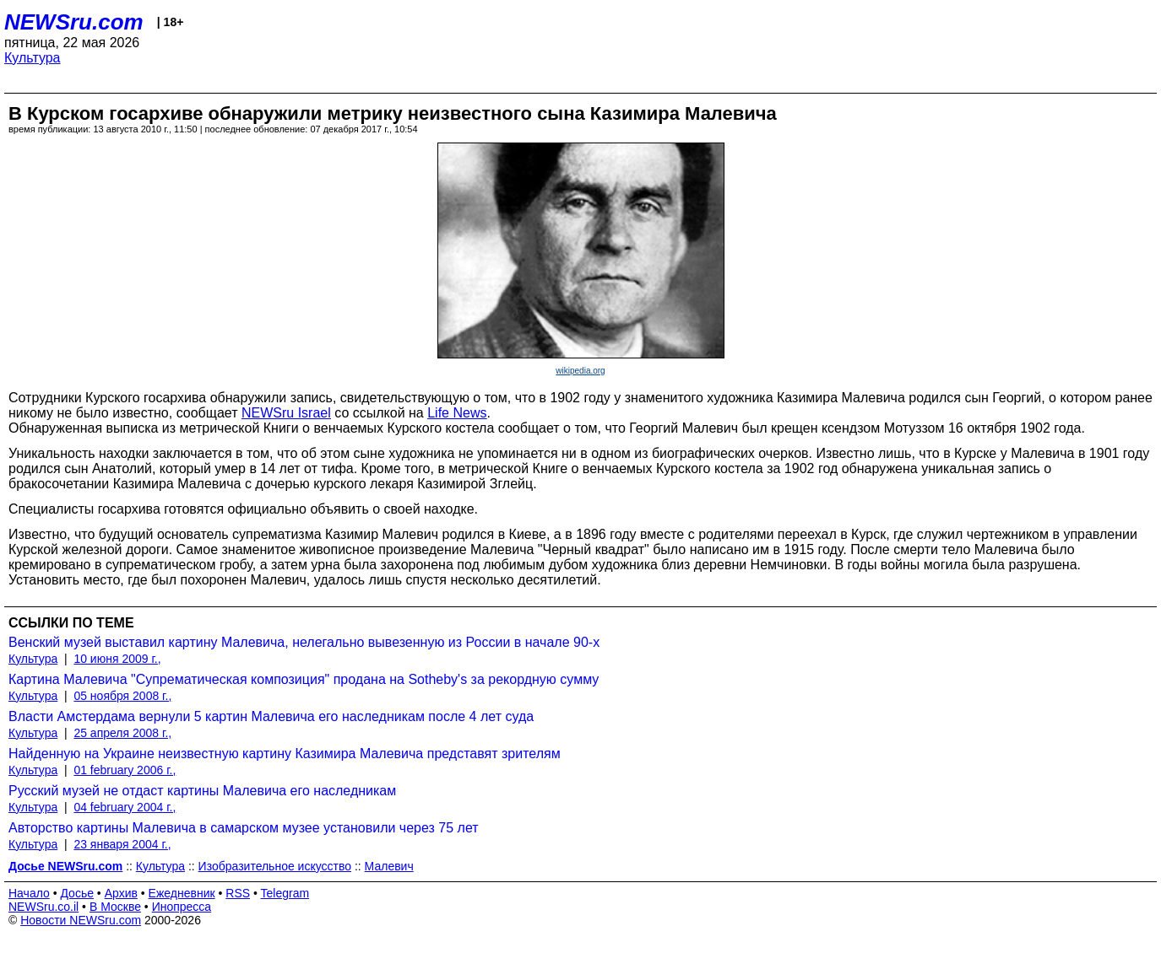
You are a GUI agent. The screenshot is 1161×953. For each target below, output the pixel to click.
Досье (77, 893)
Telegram (285, 893)
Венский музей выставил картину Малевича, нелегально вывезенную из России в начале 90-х (303, 642)
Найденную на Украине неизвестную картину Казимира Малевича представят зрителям (284, 753)
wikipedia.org (580, 370)
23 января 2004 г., (122, 844)
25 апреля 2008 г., (122, 733)
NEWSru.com (74, 22)
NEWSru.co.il (43, 906)
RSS (237, 893)
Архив (121, 893)
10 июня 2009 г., (116, 658)
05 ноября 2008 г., (122, 696)
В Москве (115, 906)
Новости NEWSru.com (80, 920)
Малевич (389, 866)
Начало (29, 893)
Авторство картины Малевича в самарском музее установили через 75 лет (243, 828)
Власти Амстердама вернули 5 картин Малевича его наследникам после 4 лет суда (271, 716)
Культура (32, 58)
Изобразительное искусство (274, 866)
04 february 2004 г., (124, 807)
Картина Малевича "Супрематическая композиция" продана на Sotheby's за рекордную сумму (303, 679)
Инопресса (182, 906)
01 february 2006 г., (124, 770)
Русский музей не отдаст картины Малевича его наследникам (202, 790)
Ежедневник (182, 893)
